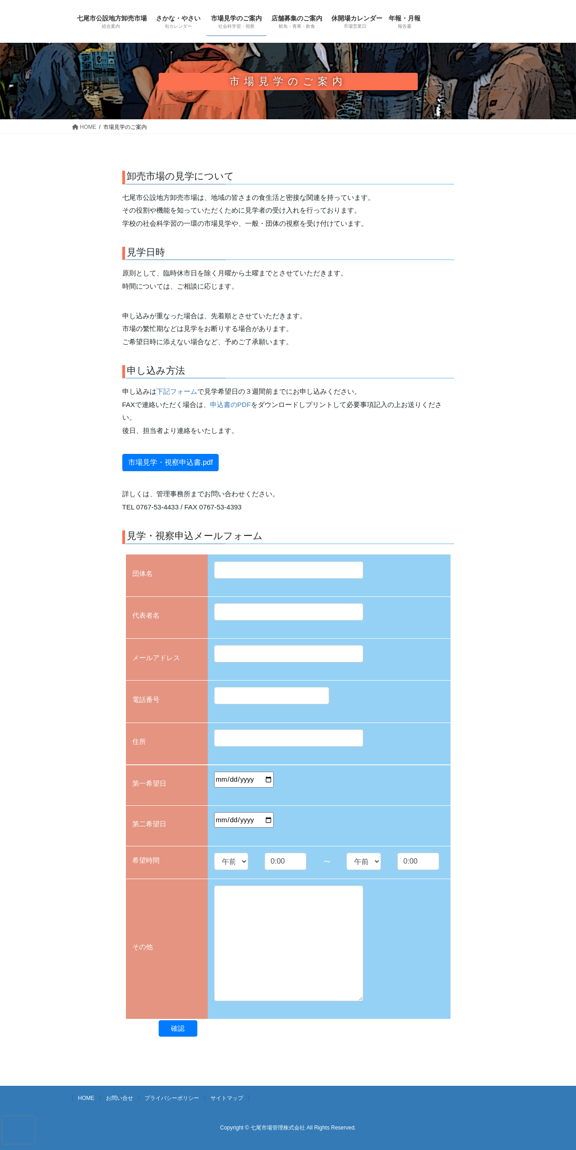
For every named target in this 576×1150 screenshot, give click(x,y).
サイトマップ (226, 1098)
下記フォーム (176, 391)
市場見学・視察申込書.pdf (170, 462)
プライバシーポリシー (172, 1098)
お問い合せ (119, 1098)
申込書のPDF (230, 404)
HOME (86, 1098)
